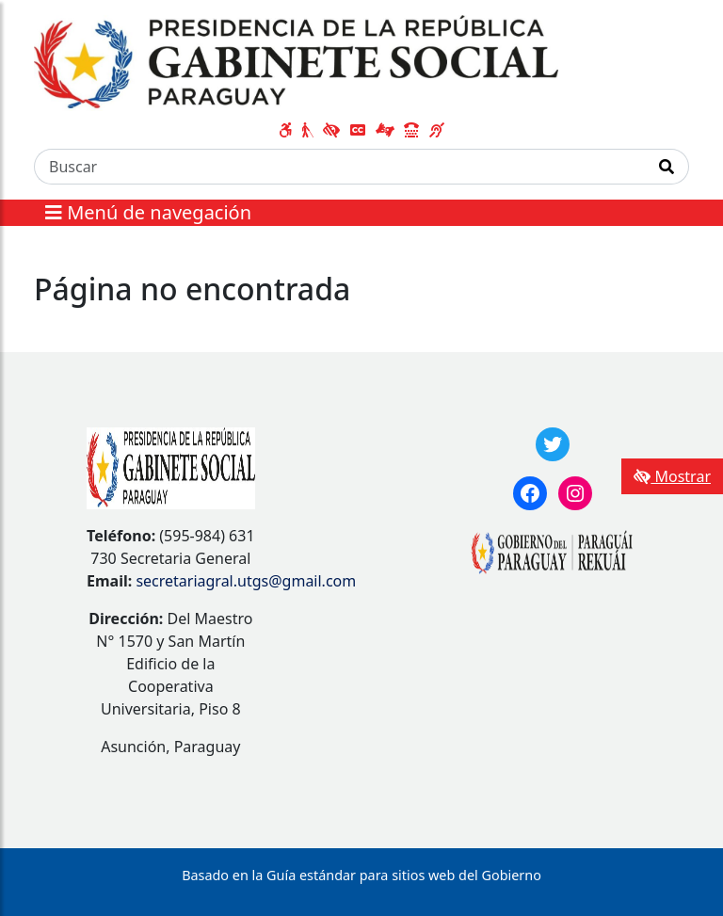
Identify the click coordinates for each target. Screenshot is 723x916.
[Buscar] (340, 167)
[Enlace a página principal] (296, 61)
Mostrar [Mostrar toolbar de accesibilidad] (672, 476)
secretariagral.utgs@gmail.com (246, 580)
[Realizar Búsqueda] (667, 167)
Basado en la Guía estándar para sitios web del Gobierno (361, 875)
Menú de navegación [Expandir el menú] (148, 212)
